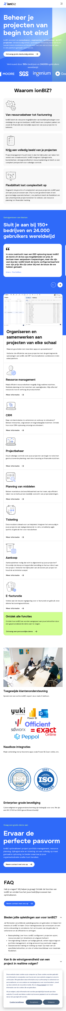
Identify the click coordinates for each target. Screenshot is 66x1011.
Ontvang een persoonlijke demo (19, 631)
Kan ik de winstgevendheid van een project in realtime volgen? (27, 961)
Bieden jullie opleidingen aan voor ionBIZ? (30, 917)
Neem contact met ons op (17, 864)
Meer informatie (13, 395)
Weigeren (51, 1002)
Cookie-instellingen (17, 1002)
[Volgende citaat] (60, 284)
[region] (33, 260)
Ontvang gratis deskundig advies (20, 54)
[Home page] (9, 4)
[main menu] (61, 4)
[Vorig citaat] (53, 284)
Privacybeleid (41, 985)
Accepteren (34, 1002)
